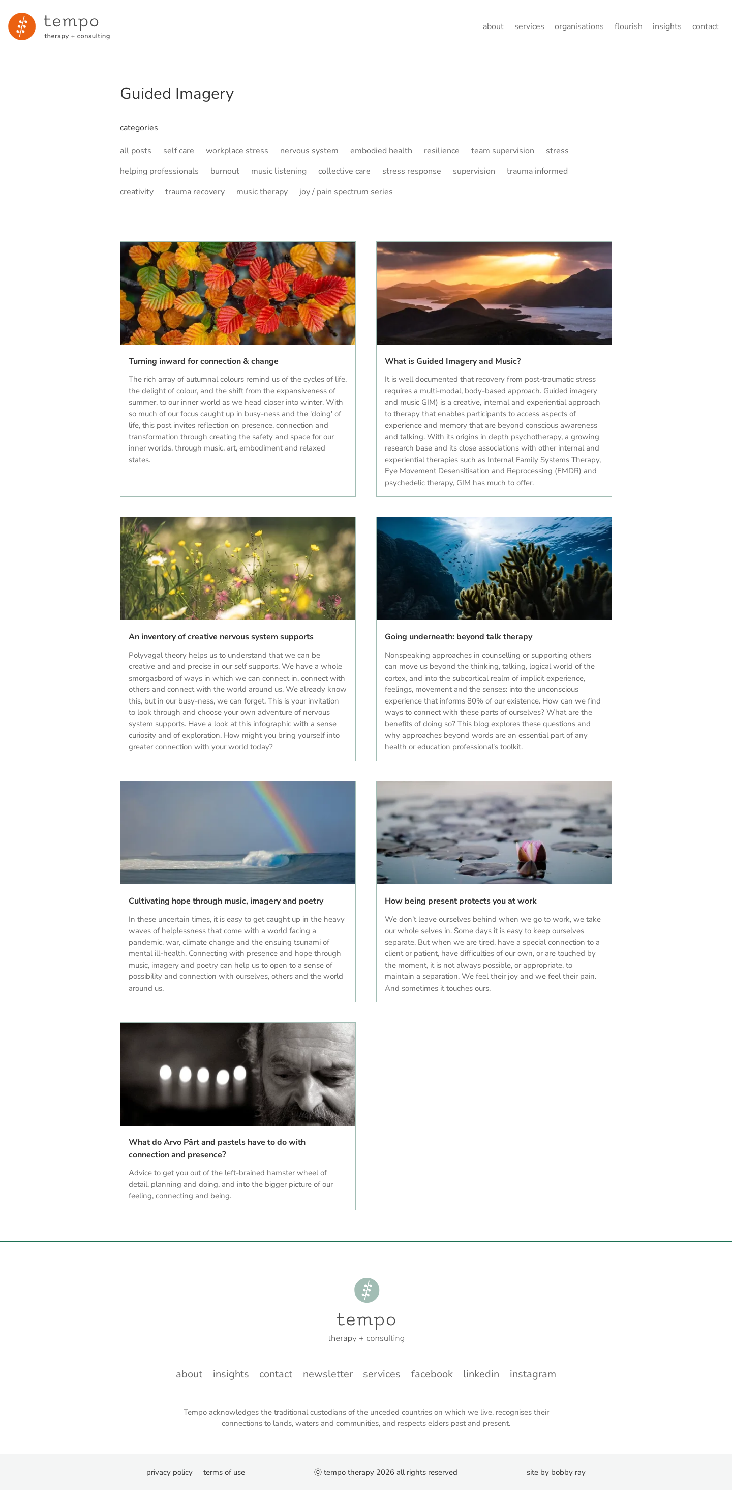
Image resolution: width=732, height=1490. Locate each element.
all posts (135, 150)
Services (529, 26)
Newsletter (328, 1374)
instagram (533, 1374)
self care (178, 150)
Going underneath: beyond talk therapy (458, 636)
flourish (629, 26)
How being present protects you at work (461, 901)
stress (557, 150)
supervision (474, 171)
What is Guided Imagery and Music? (453, 361)
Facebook (432, 1374)
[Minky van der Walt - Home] (59, 26)
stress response (411, 171)
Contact (705, 26)
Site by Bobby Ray (556, 1472)
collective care (344, 171)
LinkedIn (481, 1374)
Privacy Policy (169, 1472)
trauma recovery (195, 192)
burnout (224, 171)
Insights (667, 26)
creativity (137, 192)
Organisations (579, 26)
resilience (442, 150)
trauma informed (537, 171)
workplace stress (237, 150)
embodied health (381, 150)
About (493, 26)
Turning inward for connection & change (204, 361)
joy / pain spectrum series (346, 192)
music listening (279, 171)
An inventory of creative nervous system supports (221, 636)
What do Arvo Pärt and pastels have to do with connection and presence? (217, 1148)
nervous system (309, 150)
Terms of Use (224, 1472)
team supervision (502, 150)
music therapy (262, 192)
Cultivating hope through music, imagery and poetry (226, 901)
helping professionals (159, 171)
